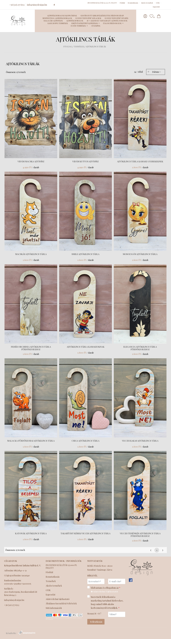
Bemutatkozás (133, 3)
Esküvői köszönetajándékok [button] (84, 23)
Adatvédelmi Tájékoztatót (105, 591)
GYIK (158, 3)
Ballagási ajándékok (53, 20)
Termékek (79, 46)
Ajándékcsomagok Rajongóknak (62, 15)
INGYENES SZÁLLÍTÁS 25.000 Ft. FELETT (102, 3)
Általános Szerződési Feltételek (61, 603)
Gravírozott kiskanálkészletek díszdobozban (102, 15)
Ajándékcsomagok (74, 20)
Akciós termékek (147, 3)
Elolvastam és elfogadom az (104, 589)
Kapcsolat (156, 6)
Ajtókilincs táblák (96, 46)
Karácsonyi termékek (58, 23)
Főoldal (122, 3)
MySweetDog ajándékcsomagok (57, 18)
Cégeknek (95, 26)
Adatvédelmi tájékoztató (58, 599)
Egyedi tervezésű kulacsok (88, 18)
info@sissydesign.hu (37, 4)
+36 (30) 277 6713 (17, 4)
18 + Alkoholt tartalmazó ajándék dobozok (107, 20)
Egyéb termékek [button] (78, 26)
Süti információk (54, 608)
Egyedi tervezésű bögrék (116, 18)
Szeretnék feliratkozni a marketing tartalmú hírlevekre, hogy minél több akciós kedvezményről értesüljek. (105, 602)
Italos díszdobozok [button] (112, 23)
